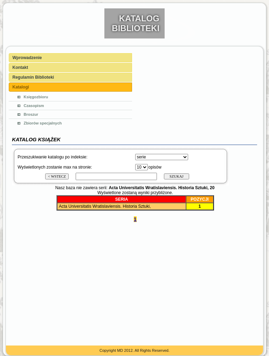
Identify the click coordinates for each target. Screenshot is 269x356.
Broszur (31, 114)
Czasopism (34, 106)
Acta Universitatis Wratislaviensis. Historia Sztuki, (105, 206)
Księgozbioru (36, 97)
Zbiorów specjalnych (43, 123)
